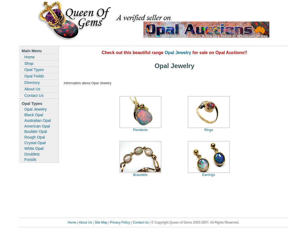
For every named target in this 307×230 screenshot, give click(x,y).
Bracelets (140, 175)
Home (29, 57)
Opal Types (34, 70)
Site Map (101, 222)
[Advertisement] (175, 199)
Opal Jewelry (35, 109)
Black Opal (33, 115)
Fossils (30, 159)
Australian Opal (37, 120)
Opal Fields (34, 76)
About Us (32, 89)
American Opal (37, 126)
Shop (29, 63)
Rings (208, 130)
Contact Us (34, 95)
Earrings (208, 175)
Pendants (140, 130)
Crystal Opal (35, 143)
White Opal (34, 148)
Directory (32, 82)
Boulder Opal (35, 131)
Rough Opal (34, 137)
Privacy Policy (120, 222)
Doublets (32, 154)
